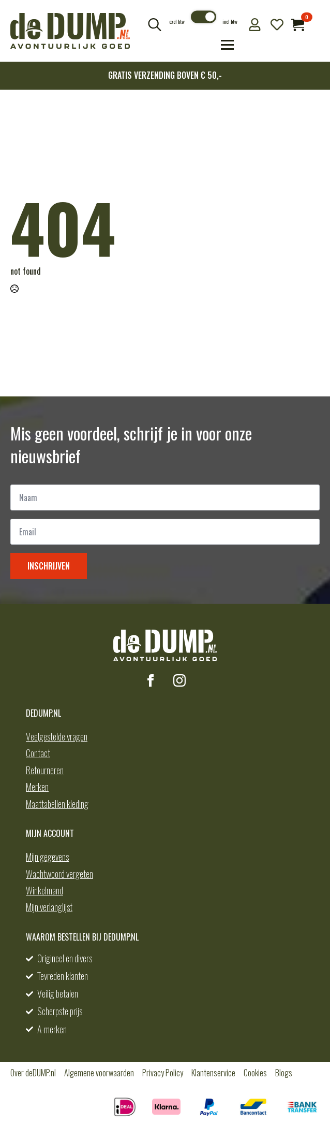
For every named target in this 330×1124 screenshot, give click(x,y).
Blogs (283, 1072)
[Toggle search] (154, 24)
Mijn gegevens (47, 856)
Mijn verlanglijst (49, 907)
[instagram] (179, 680)
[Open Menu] (227, 44)
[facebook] (150, 680)
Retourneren (45, 770)
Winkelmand (44, 890)
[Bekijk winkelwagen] (297, 24)
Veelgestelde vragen (56, 736)
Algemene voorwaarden (99, 1072)
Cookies (255, 1072)
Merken (37, 786)
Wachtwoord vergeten (59, 873)
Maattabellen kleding (57, 803)
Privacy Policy (162, 1072)
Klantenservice (213, 1072)
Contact (38, 753)
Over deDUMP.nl (33, 1072)
